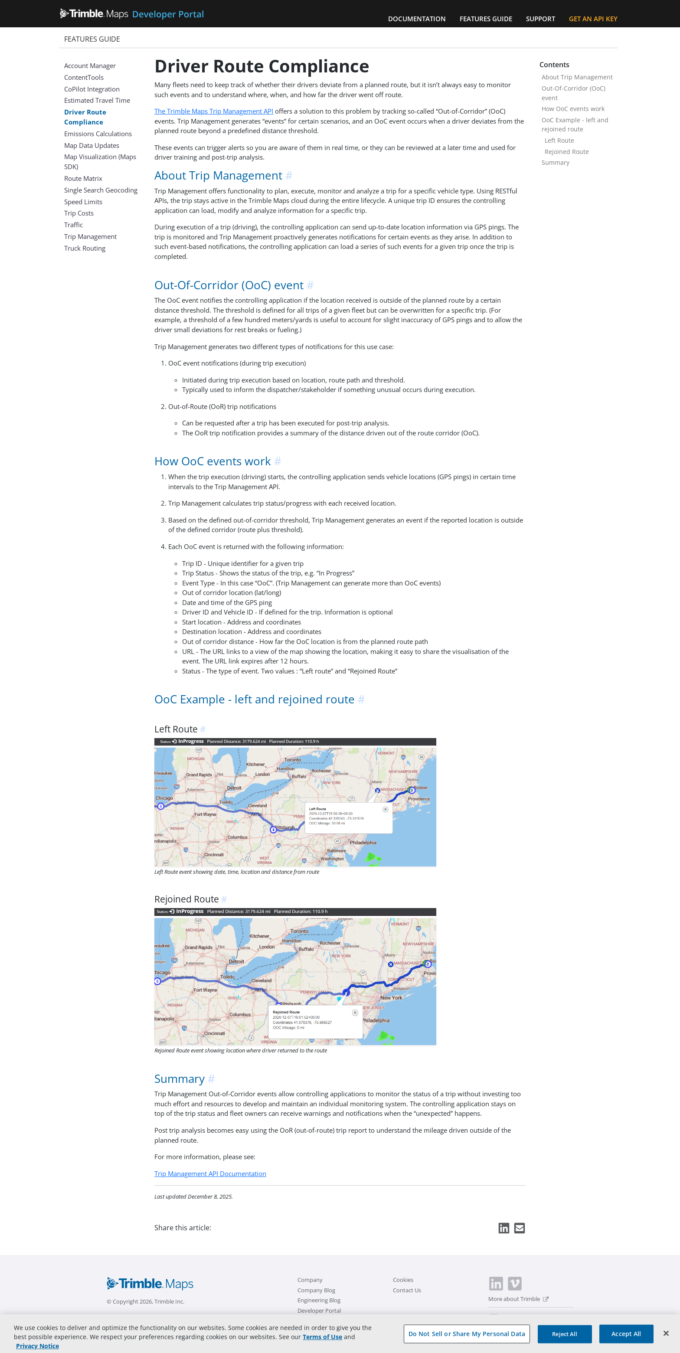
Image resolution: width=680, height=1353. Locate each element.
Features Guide (486, 18)
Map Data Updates (91, 145)
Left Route (559, 140)
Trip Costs (79, 213)
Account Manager (90, 65)
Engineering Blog (319, 1300)
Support (540, 18)
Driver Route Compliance (85, 117)
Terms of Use (322, 1341)
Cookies (403, 1280)
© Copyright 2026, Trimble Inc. (145, 1301)
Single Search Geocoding (100, 190)
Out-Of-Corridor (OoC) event (573, 93)
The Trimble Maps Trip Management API (213, 111)
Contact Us (407, 1290)
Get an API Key (593, 18)
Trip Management (90, 236)
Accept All (626, 1339)
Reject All (564, 1339)
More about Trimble (518, 1299)
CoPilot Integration (92, 89)
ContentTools (84, 77)
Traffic (73, 224)
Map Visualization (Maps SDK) (100, 161)
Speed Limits (83, 201)
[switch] (494, 1317)
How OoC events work (573, 109)
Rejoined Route (567, 151)
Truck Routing (84, 248)
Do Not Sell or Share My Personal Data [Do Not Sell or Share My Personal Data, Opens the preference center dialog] (467, 1339)
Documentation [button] (417, 18)
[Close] (666, 1338)
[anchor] (289, 175)
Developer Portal (319, 1310)
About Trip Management (577, 77)
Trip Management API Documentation (210, 1173)
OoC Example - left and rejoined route (575, 125)
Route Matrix (83, 178)
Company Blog (316, 1290)
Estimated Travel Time (97, 100)
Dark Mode (515, 1316)
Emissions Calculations (98, 133)
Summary (555, 162)
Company (310, 1280)
